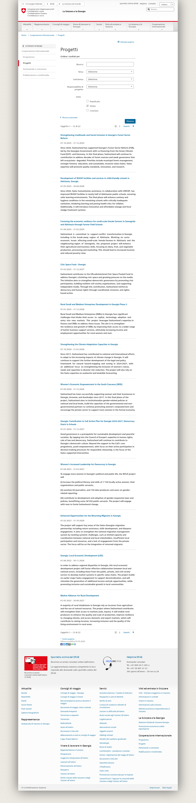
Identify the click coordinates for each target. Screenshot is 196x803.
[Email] (75, 644)
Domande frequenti (68, 711)
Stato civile (104, 771)
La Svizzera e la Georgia (138, 27)
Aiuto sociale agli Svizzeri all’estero (114, 715)
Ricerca (79, 64)
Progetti (142, 744)
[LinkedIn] (67, 644)
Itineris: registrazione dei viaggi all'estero (117, 755)
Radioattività (65, 723)
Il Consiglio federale (34, 4)
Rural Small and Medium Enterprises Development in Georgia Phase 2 (93, 304)
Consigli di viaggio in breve (71, 697)
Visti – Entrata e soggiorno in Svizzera (154, 693)
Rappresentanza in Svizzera (71, 750)
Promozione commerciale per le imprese (116, 775)
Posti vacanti (26, 709)
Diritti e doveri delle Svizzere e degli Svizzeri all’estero (75, 779)
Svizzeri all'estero (67, 774)
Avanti (126, 126)
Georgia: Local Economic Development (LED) (81, 555)
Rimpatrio (64, 770)
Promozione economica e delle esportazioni (151, 727)
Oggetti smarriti (106, 731)
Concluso (95, 110)
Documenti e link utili (69, 731)
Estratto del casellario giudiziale (113, 739)
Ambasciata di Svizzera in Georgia (35, 724)
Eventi (23, 701)
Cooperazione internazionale (161, 27)
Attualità (27, 27)
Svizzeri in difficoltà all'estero (112, 711)
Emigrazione (65, 754)
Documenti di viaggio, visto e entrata (75, 707)
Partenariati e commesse (149, 748)
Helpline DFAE (134, 657)
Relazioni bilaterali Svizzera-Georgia (154, 722)
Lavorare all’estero (68, 762)
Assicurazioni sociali (108, 727)
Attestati (103, 723)
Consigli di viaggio (61, 27)
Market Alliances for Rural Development (79, 595)
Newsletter (25, 697)
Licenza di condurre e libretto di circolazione (113, 706)
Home (23, 35)
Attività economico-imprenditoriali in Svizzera (154, 710)
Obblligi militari (106, 735)
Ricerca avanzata (69, 117)
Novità (24, 693)
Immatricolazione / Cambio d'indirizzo (116, 693)
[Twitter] (64, 644)
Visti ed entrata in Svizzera (115, 27)
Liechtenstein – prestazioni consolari (115, 751)
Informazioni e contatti (148, 697)
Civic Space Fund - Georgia (73, 264)
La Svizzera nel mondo (71, 4)
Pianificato (96, 101)
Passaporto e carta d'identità (111, 697)
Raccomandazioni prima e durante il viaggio (75, 702)
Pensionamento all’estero (71, 766)
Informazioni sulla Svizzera (150, 705)
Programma (143, 740)
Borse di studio (106, 747)
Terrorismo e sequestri (69, 715)
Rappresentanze (42, 27)
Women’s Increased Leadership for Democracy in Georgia (88, 464)
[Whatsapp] (72, 644)
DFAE (52, 4)
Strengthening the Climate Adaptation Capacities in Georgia (89, 344)
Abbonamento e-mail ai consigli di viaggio (78, 735)
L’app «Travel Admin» (69, 739)
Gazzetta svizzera (107, 763)
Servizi (99, 27)
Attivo (94, 106)
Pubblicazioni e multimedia (150, 752)
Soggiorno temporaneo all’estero (74, 758)
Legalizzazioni (106, 719)
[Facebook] (61, 644)
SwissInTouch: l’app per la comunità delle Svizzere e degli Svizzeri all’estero (117, 780)
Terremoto (64, 719)
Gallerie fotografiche (30, 713)
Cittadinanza (105, 767)
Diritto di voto (105, 701)
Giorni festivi (26, 705)
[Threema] (69, 644)
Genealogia (104, 743)
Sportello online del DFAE (65, 657)
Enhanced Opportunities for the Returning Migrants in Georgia (90, 515)
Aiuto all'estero (66, 727)
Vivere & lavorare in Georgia (82, 27)
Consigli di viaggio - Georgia (72, 693)
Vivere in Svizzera (146, 701)
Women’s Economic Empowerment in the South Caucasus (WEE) (91, 384)
